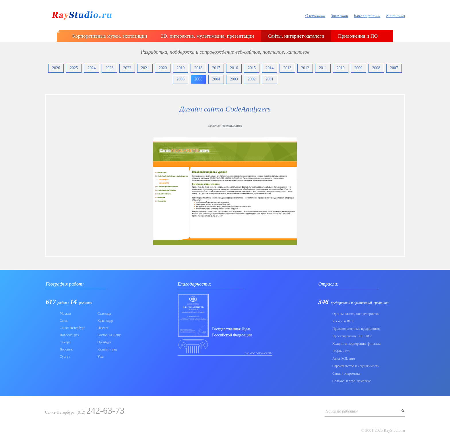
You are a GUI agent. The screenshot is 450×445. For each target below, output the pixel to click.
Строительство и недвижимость (355, 366)
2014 (269, 68)
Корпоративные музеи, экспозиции (109, 36)
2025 (74, 68)
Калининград (107, 349)
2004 (216, 79)
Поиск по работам (341, 411)
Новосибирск (69, 335)
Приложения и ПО (358, 36)
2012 (305, 68)
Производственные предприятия (356, 329)
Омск (63, 321)
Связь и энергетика (346, 373)
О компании (315, 16)
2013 (287, 68)
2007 (394, 68)
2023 (109, 68)
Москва (65, 313)
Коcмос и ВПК (343, 321)
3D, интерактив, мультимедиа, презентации (207, 36)
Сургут (65, 357)
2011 (323, 68)
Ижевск (103, 328)
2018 (198, 68)
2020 (163, 68)
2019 (180, 68)
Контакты (395, 16)
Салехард (104, 313)
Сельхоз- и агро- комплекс (351, 381)
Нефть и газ (341, 351)
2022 (127, 68)
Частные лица (232, 125)
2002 (252, 79)
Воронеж (66, 349)
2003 (234, 79)
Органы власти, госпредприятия (355, 314)
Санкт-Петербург (72, 328)
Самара (65, 342)
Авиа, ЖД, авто (343, 359)
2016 (234, 68)
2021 (145, 68)
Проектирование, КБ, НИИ (352, 336)
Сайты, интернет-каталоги (296, 36)
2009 (358, 68)
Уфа (101, 357)
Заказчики (339, 16)
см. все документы (258, 353)
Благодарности (367, 16)
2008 (376, 68)
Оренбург (105, 342)
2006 (180, 79)
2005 (198, 79)
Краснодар (105, 321)
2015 (252, 68)
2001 (269, 79)
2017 (216, 68)
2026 (56, 68)
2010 (341, 68)
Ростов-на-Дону (109, 335)
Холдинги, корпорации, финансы (356, 344)
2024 (92, 68)
